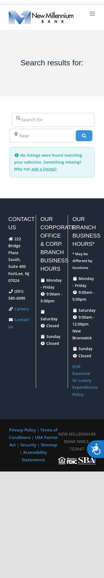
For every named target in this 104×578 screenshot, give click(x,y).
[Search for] (53, 120)
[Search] (84, 135)
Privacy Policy (23, 430)
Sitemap (49, 445)
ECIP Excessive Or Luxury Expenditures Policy (85, 380)
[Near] (41, 136)
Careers (21, 308)
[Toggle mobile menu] (93, 14)
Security (28, 445)
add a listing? (43, 169)
